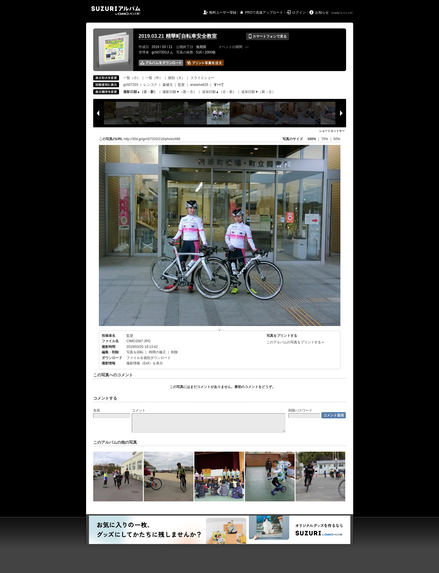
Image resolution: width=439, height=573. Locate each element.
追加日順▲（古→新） (219, 92)
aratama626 (199, 85)
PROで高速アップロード (264, 12)
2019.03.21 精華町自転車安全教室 (178, 36)
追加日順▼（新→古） (258, 92)
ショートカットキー (332, 130)
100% (311, 139)
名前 (96, 410)
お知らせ (322, 12)
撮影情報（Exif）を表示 (144, 363)
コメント (138, 410)
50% (336, 139)
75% (325, 139)
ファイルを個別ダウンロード (148, 358)
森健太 (168, 85)
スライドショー (202, 78)
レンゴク (150, 85)
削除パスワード (300, 410)
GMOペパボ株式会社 (342, 13)
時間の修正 (157, 352)
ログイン (299, 12)
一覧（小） (131, 78)
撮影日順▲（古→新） (140, 92)
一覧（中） (154, 78)
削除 (174, 352)
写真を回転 (134, 352)
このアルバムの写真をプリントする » (295, 342)
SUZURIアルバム (115, 11)
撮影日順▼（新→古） (180, 92)
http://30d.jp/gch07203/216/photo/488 (152, 139)
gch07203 (130, 85)
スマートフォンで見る (267, 36)
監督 (181, 85)
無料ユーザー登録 (222, 12)
